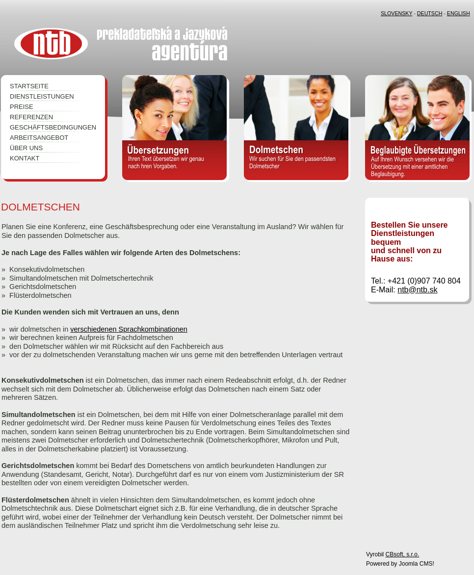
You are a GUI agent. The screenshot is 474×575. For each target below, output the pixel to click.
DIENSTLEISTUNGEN (42, 96)
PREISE (21, 106)
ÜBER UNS (26, 148)
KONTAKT (24, 158)
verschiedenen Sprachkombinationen (128, 329)
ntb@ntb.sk (417, 290)
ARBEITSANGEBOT (39, 137)
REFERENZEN (31, 117)
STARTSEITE (29, 86)
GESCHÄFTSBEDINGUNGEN (49, 127)
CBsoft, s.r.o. (403, 554)
